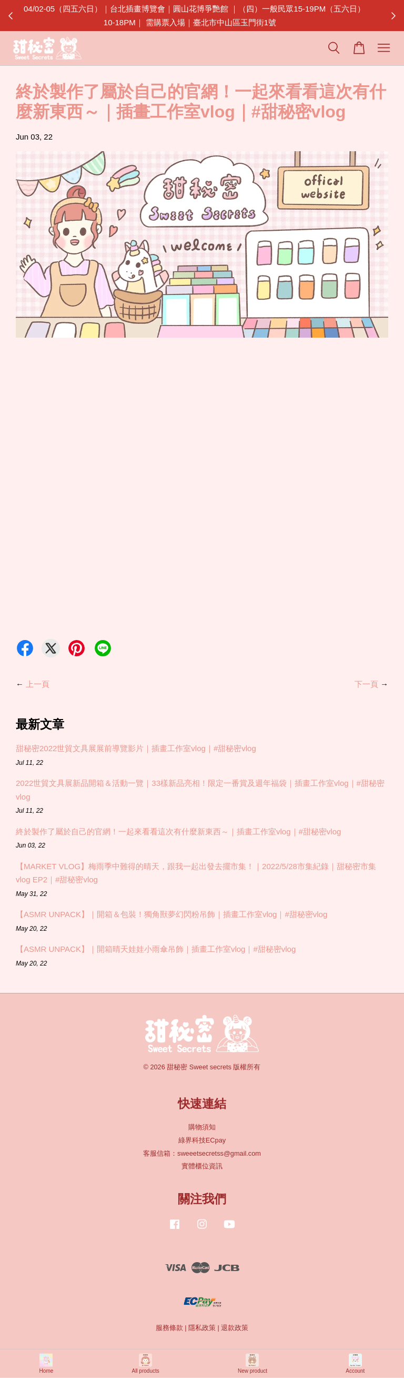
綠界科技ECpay (202, 1140)
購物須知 (202, 1127)
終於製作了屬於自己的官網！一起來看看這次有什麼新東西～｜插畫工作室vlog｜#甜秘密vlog (178, 831)
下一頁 (366, 684)
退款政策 (234, 1328)
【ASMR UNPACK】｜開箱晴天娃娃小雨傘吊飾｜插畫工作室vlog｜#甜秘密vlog (156, 948)
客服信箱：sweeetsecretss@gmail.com (202, 1153)
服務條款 (169, 1328)
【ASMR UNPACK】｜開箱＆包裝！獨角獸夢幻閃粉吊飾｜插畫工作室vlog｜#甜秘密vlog (171, 914)
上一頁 (37, 684)
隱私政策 (202, 1328)
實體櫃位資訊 (202, 1166)
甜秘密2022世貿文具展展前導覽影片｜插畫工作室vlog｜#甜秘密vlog (136, 748)
